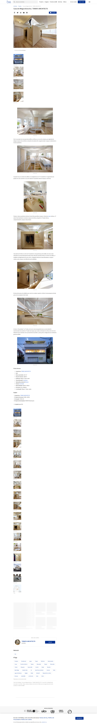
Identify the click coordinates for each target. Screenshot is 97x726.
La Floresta (31, 676)
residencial (23, 661)
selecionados (50, 661)
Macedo (48, 667)
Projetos (41, 1)
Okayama (22, 667)
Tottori (16, 667)
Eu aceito (79, 718)
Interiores (25, 380)
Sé (31, 670)
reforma (43, 661)
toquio (36, 661)
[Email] (24, 13)
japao (30, 661)
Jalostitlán (23, 676)
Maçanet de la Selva (47, 673)
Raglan (26, 673)
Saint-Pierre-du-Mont (39, 670)
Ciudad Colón (24, 670)
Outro (42, 676)
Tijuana (32, 664)
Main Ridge (17, 670)
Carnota (48, 670)
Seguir (50, 642)
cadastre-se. (44, 722)
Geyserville (30, 667)
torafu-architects (23, 664)
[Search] (27, 2)
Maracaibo (39, 664)
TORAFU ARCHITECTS (26, 371)
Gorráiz (36, 667)
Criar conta (81, 2)
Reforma (26, 382)
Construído (21, 384)
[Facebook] (14, 13)
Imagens (47, 1)
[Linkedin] (21, 13)
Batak (43, 667)
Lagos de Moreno (18, 673)
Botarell (38, 673)
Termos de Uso (43, 718)
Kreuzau (16, 676)
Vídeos (64, 1)
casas (49, 216)
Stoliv (54, 670)
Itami (37, 676)
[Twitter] (18, 13)
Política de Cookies (26, 719)
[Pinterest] (27, 13)
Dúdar (32, 673)
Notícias (60, 1)
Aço (15, 654)
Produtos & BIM (53, 1)
